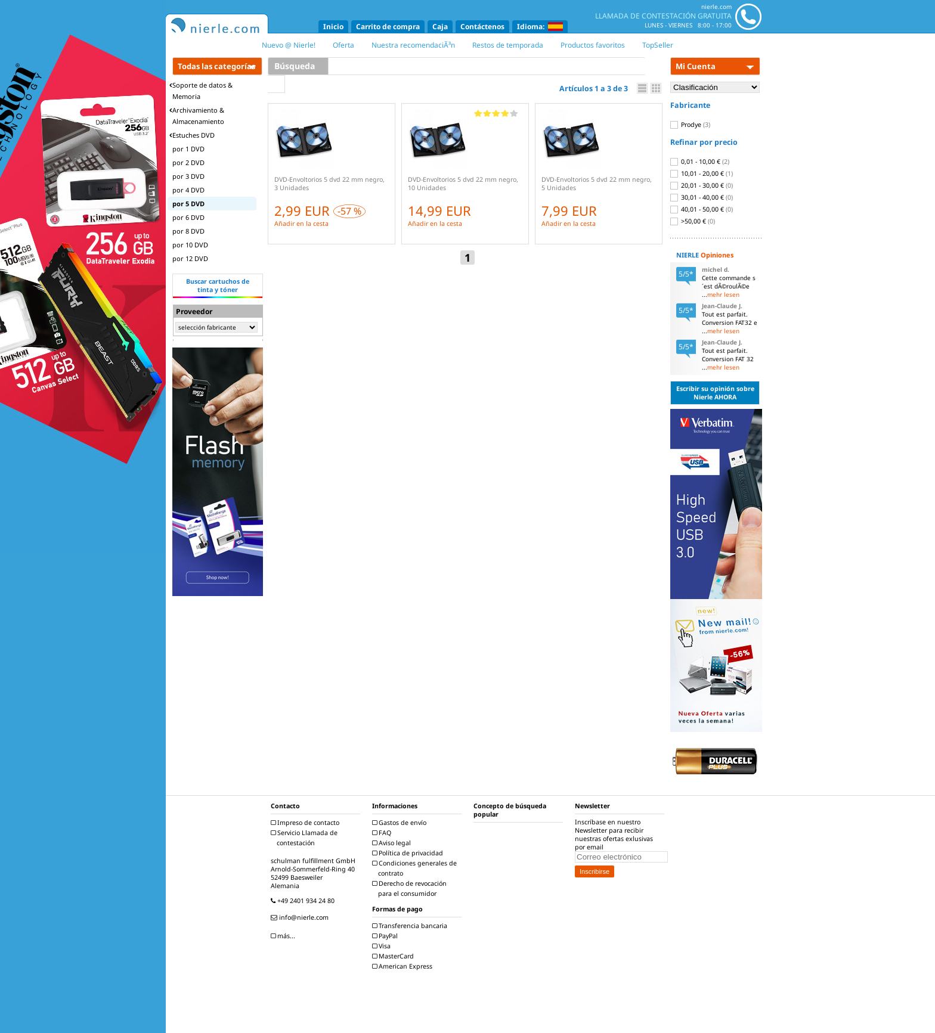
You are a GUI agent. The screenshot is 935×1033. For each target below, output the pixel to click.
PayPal (386, 936)
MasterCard (394, 956)
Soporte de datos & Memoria (201, 90)
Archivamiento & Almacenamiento (196, 116)
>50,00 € (692, 221)
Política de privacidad (409, 853)
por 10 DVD (190, 244)
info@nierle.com (301, 917)
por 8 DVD (188, 231)
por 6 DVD (188, 217)
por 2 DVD (188, 162)
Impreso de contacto (306, 822)
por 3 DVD (188, 176)
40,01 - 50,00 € (701, 209)
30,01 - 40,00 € (701, 197)
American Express (403, 966)
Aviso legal (393, 843)
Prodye (690, 124)
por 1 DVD (188, 148)
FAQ (383, 833)
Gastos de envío (400, 822)
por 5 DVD (188, 203)
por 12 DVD (190, 258)
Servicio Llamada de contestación (306, 838)
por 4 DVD (188, 189)
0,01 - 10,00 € (699, 161)
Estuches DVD (192, 135)
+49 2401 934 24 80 (304, 900)
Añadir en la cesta (301, 223)
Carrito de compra (388, 26)
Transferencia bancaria (411, 926)
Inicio (333, 26)
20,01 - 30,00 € (701, 185)
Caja (440, 26)
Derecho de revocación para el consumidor (411, 888)
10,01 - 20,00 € (701, 173)
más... (284, 936)
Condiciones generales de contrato (416, 868)
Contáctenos (482, 26)
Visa (383, 946)
